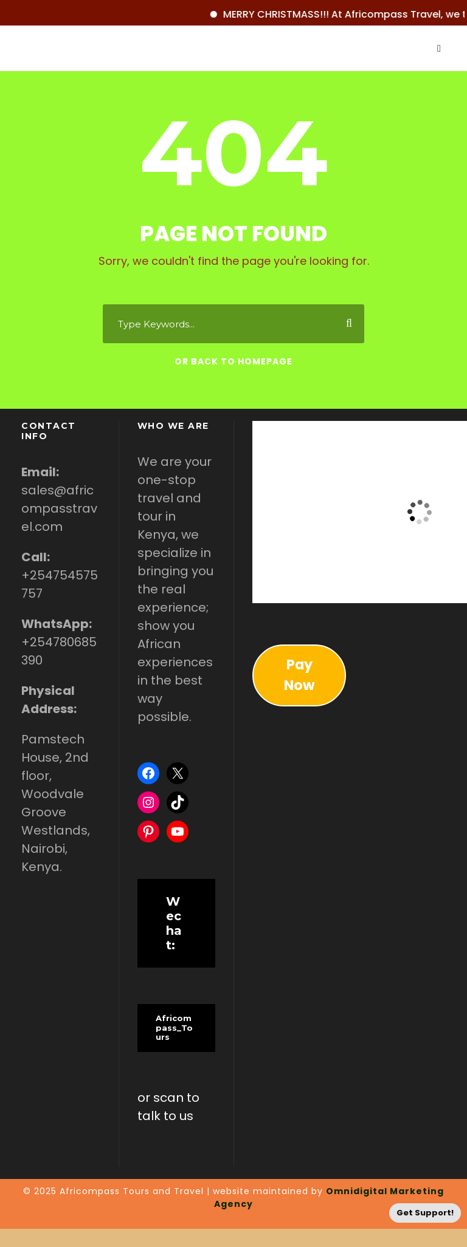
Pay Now (299, 675)
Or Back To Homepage (233, 361)
